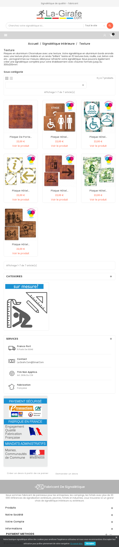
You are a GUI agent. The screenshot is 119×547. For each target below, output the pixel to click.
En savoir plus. (77, 544)
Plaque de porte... (21, 137)
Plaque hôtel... (59, 137)
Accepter (90, 544)
